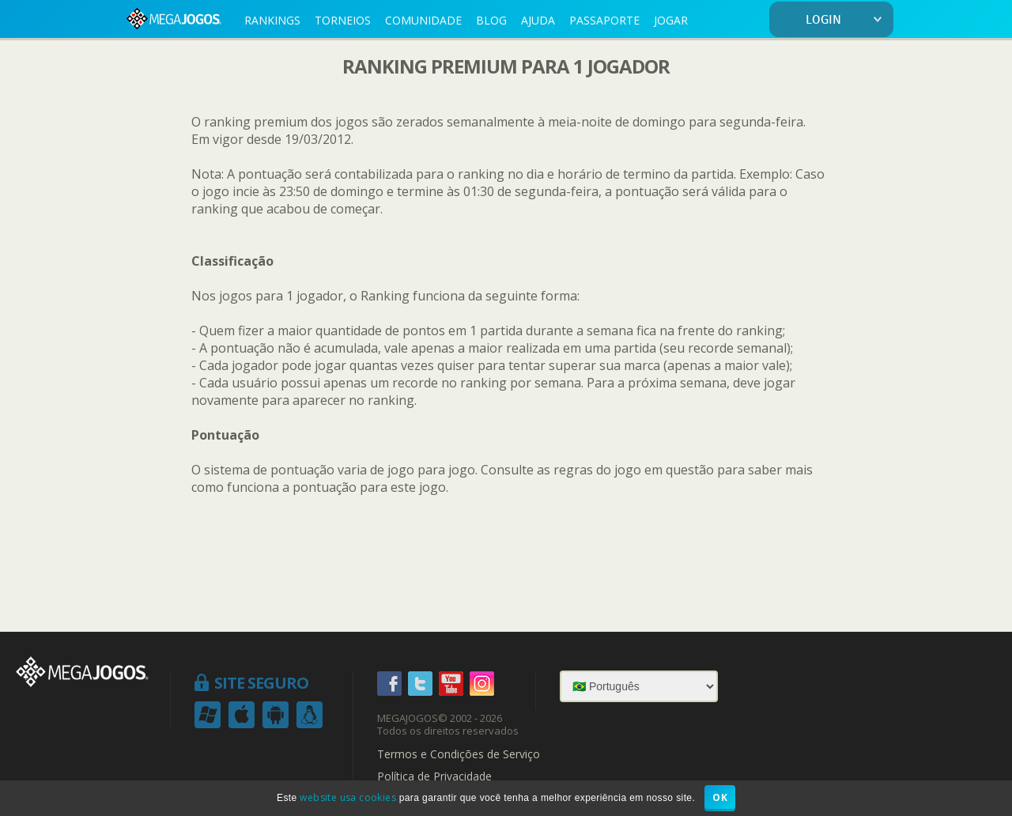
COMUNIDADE (423, 20)
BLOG (491, 20)
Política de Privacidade (434, 776)
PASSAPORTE (604, 20)
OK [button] (719, 797)
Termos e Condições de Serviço (458, 754)
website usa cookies (348, 797)
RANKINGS (272, 20)
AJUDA (538, 20)
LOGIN (847, 20)
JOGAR (671, 20)
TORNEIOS (343, 20)
